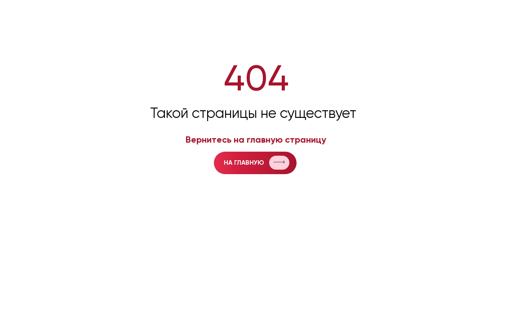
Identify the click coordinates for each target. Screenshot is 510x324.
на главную (244, 163)
